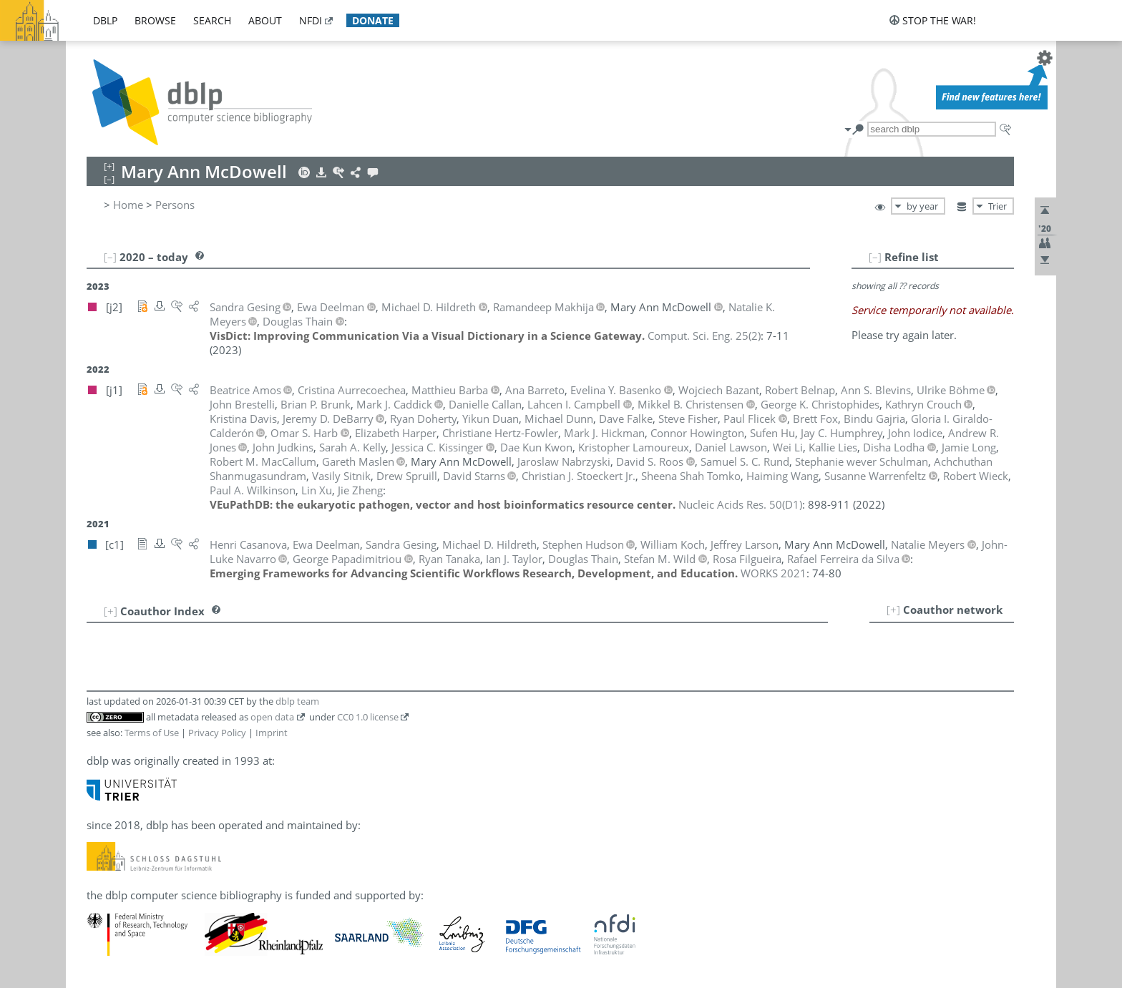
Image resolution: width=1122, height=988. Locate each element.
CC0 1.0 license (368, 716)
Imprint (271, 732)
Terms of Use (152, 732)
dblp (105, 20)
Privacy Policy (217, 732)
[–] (875, 257)
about (265, 20)
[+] (893, 609)
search (212, 20)
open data (272, 716)
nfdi (310, 20)
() (704, 335)
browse (155, 20)
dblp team (297, 701)
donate (373, 20)
